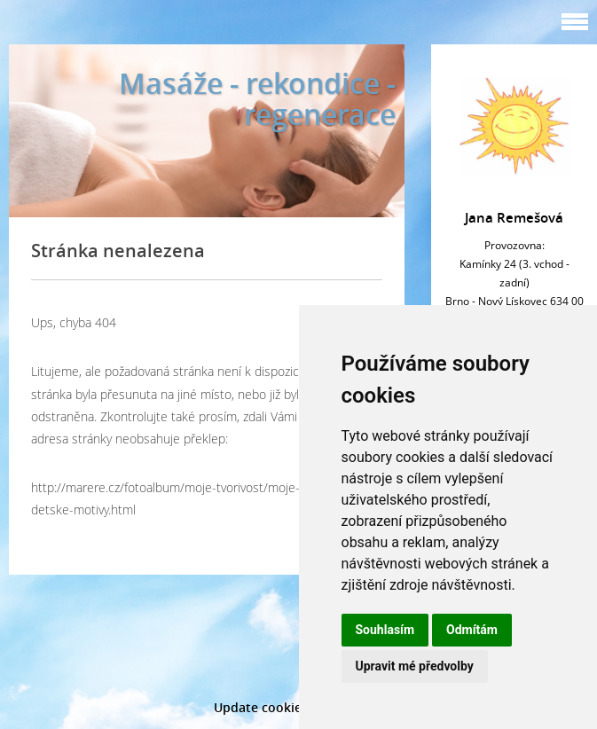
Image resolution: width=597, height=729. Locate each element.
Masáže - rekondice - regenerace (257, 98)
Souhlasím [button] (385, 630)
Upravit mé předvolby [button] (415, 666)
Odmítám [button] (472, 630)
